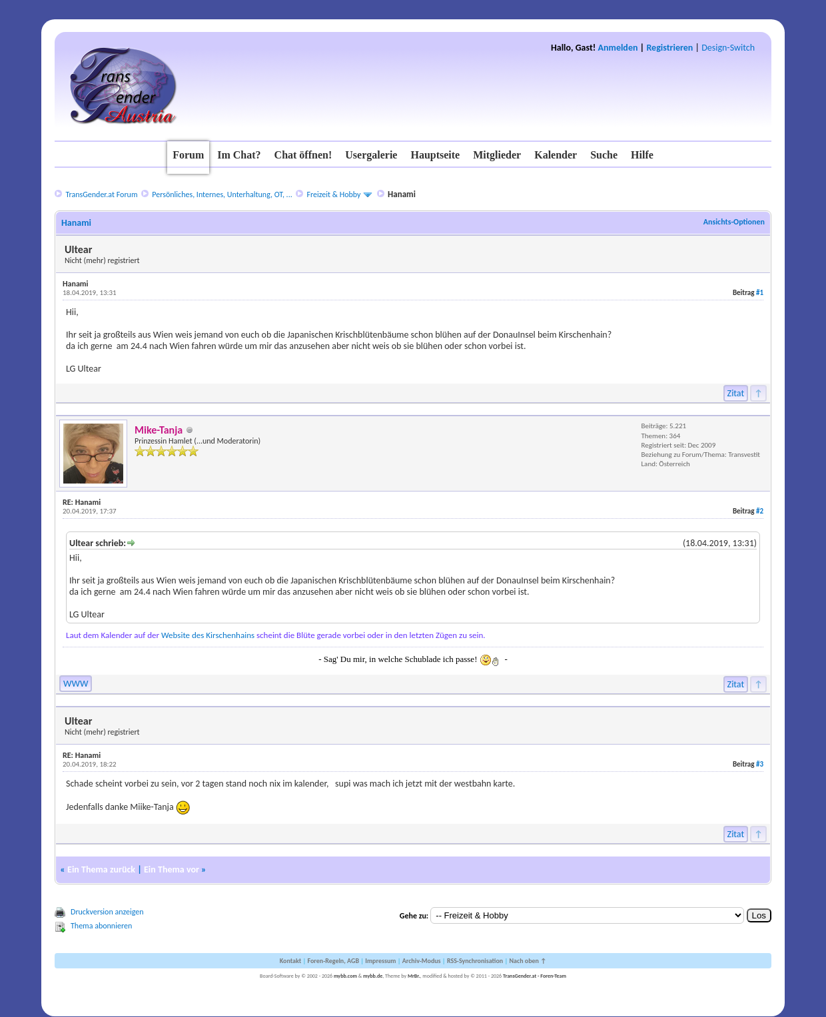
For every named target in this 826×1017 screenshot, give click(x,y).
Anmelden (618, 47)
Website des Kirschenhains (207, 635)
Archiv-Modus (421, 960)
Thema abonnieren (101, 925)
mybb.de (372, 975)
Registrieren (669, 47)
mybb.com (345, 975)
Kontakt (290, 960)
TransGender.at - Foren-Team (534, 975)
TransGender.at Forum (101, 194)
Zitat (736, 393)
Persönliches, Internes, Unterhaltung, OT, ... (222, 194)
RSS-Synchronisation (475, 960)
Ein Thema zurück (101, 869)
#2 (759, 511)
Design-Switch (728, 47)
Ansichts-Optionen (734, 221)
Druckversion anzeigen (107, 911)
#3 (759, 764)
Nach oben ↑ (527, 960)
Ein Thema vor (171, 869)
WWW (75, 683)
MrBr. (414, 975)
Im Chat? (238, 155)
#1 (759, 292)
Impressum (380, 960)
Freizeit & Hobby (334, 194)
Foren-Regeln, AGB (333, 960)
